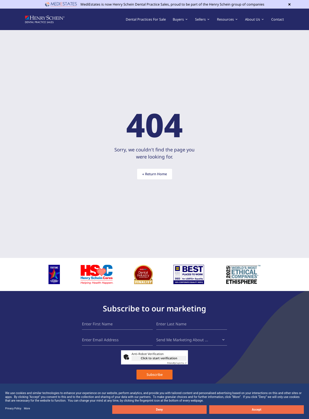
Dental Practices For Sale (146, 19)
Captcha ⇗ (176, 362)
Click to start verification (159, 358)
